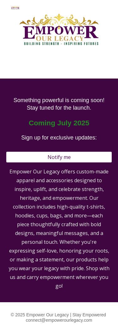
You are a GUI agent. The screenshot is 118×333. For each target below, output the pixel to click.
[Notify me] (59, 157)
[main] (59, 118)
